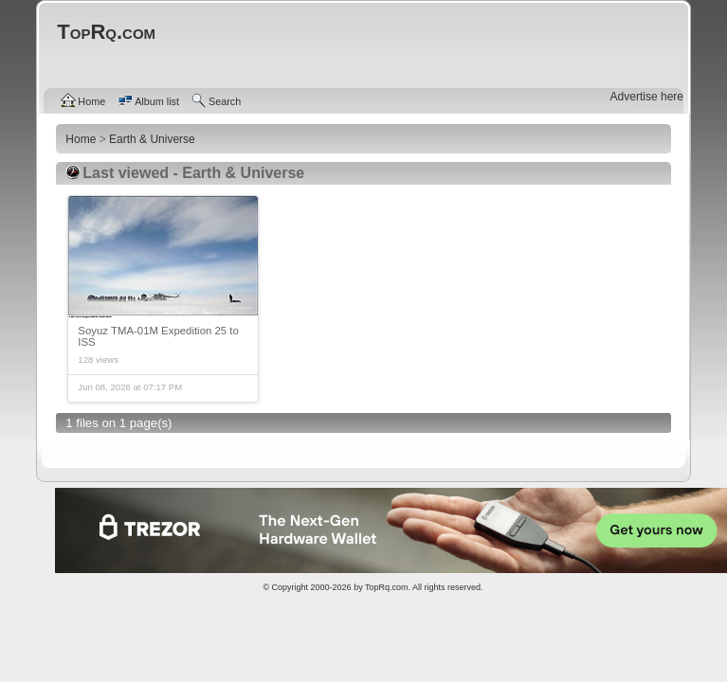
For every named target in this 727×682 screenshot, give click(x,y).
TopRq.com (387, 587)
